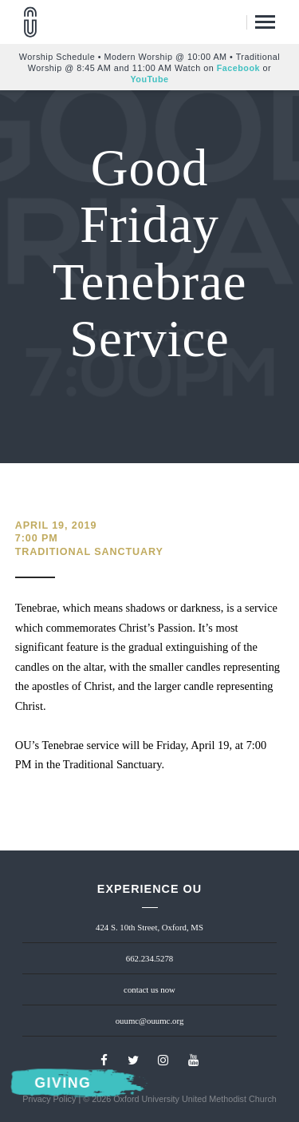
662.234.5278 (149, 958)
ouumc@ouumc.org (150, 1020)
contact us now (149, 989)
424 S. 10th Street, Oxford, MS (149, 927)
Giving (62, 1083)
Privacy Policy (49, 1099)
